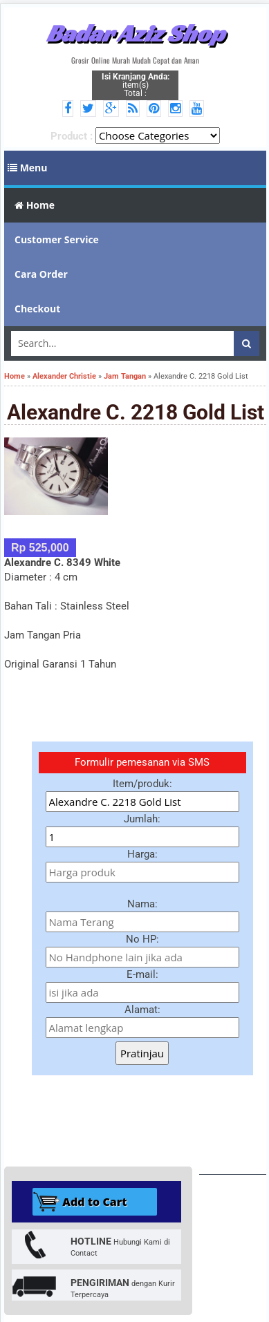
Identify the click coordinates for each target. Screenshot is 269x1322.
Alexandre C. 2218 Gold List (135, 412)
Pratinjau (142, 1053)
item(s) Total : (135, 85)
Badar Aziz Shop (135, 33)
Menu (28, 167)
